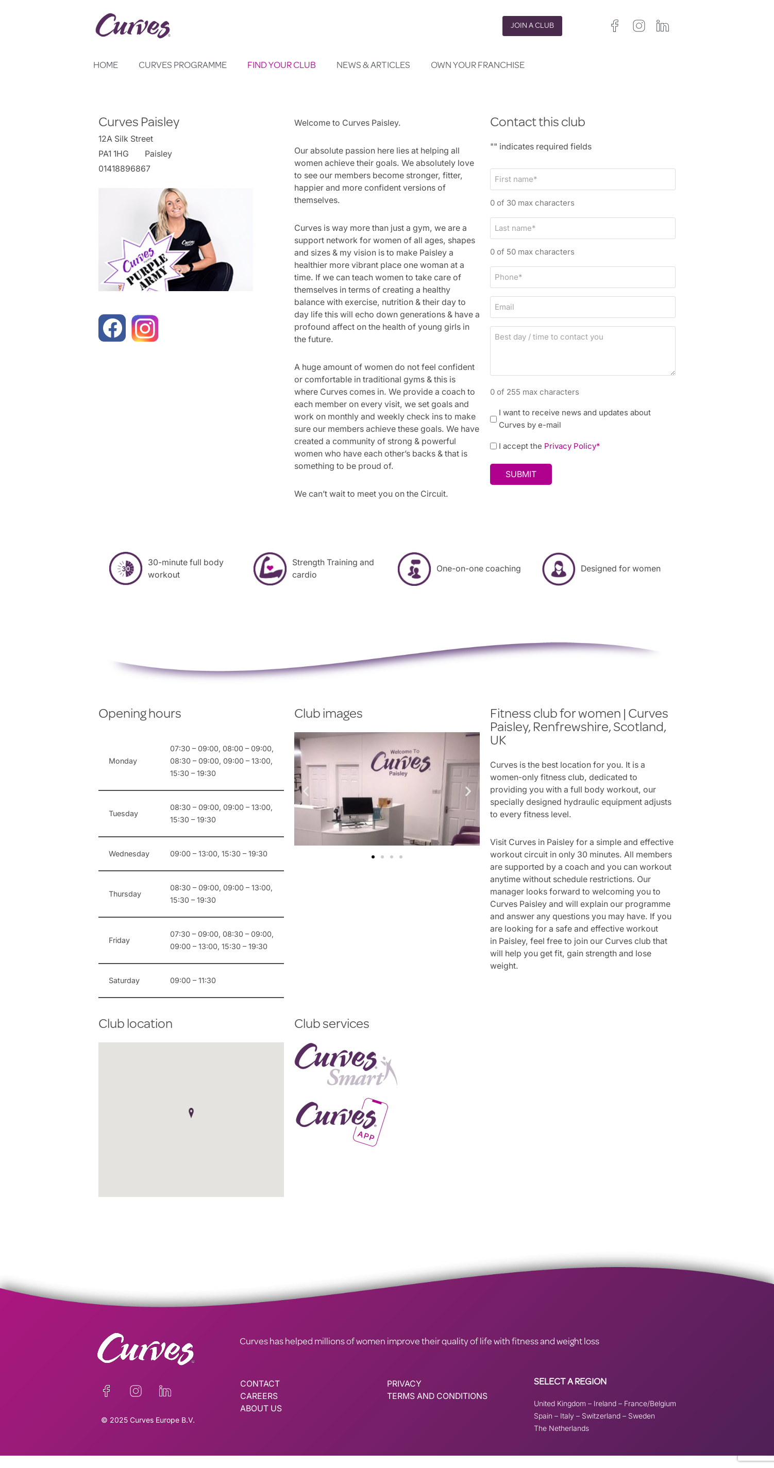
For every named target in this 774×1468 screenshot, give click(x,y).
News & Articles (373, 66)
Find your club (281, 66)
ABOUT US (261, 1421)
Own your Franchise (478, 66)
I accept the (550, 446)
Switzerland (601, 1428)
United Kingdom (560, 1415)
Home (105, 66)
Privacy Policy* (573, 446)
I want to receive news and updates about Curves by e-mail (575, 418)
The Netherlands (561, 1440)
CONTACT (260, 1396)
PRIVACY (404, 1396)
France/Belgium (650, 1415)
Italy (567, 1428)
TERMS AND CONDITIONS (438, 1409)
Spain (543, 1428)
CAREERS (259, 1409)
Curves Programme (183, 66)
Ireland (605, 1415)
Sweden (641, 1428)
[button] (305, 790)
